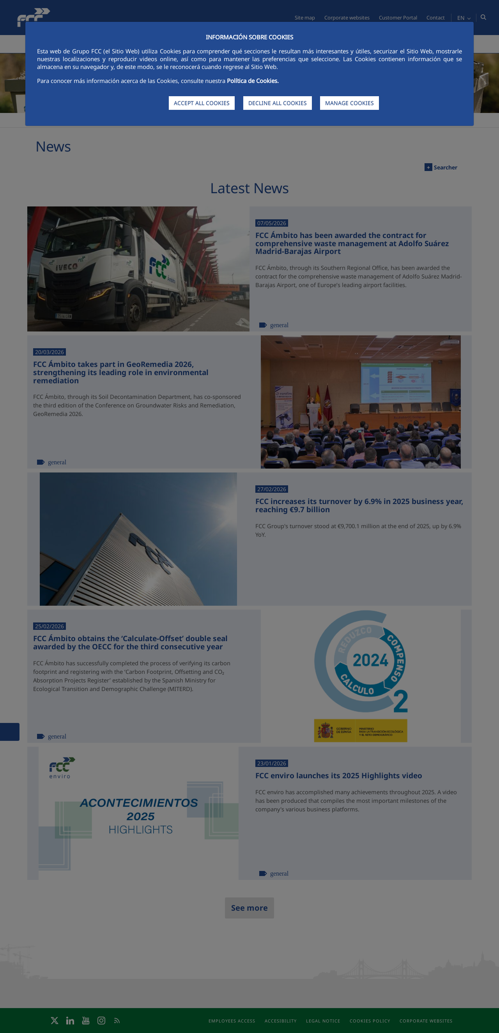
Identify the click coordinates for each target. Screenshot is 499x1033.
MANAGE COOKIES (349, 103)
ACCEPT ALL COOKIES (202, 103)
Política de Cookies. (253, 81)
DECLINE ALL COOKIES (277, 103)
